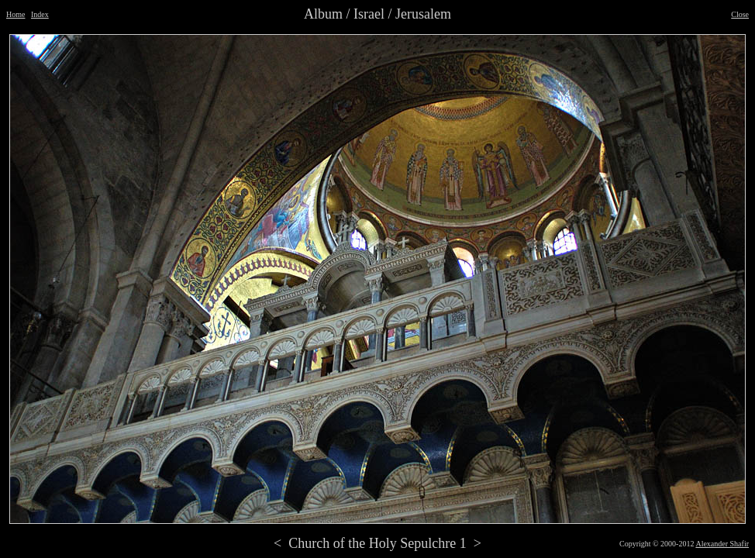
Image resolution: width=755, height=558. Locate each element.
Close (740, 14)
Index (40, 14)
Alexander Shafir (722, 543)
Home (15, 14)
